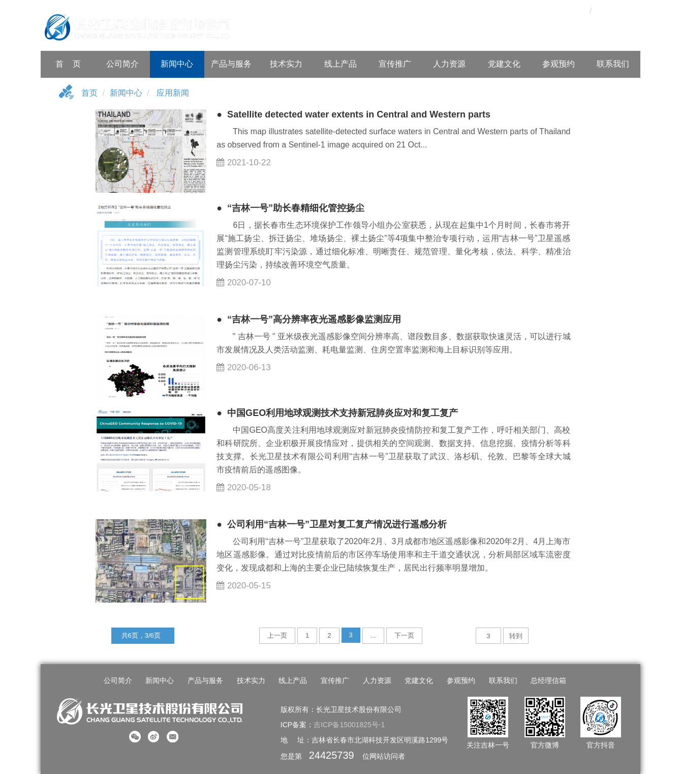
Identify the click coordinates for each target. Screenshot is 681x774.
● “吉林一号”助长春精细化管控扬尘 (290, 208)
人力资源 (449, 63)
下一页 (404, 635)
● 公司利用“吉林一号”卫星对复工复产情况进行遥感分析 (331, 524)
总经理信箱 (548, 680)
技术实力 (286, 63)
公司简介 (122, 63)
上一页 (277, 635)
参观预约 (558, 63)
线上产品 (340, 63)
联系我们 (613, 63)
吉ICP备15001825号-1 (349, 725)
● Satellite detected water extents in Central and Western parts (353, 114)
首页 (89, 92)
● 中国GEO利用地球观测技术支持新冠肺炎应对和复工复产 (337, 413)
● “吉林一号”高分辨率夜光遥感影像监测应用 (308, 319)
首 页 (68, 63)
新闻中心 (177, 63)
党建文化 (504, 63)
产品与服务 (231, 63)
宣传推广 (395, 63)
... (373, 635)
